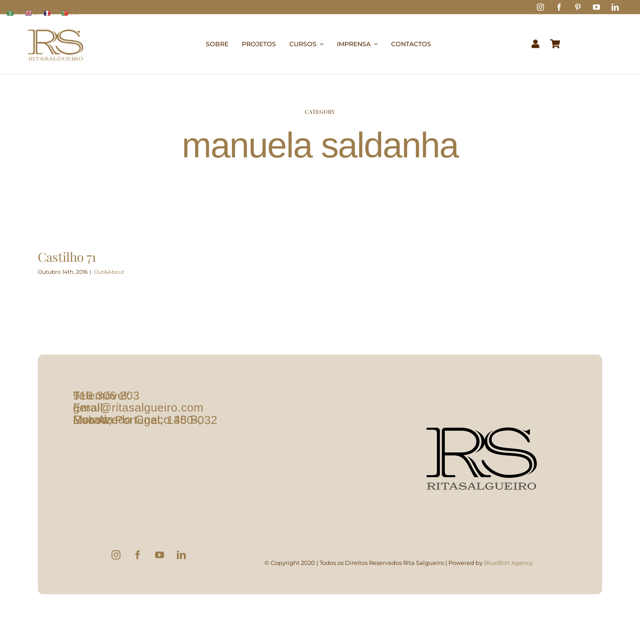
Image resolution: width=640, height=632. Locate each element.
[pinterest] (578, 7)
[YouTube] (159, 555)
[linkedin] (615, 7)
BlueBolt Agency (508, 562)
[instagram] (540, 7)
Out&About (109, 271)
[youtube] (596, 7)
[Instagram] (116, 555)
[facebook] (559, 7)
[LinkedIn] (181, 555)
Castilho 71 (67, 256)
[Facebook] (137, 555)
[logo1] (55, 25)
